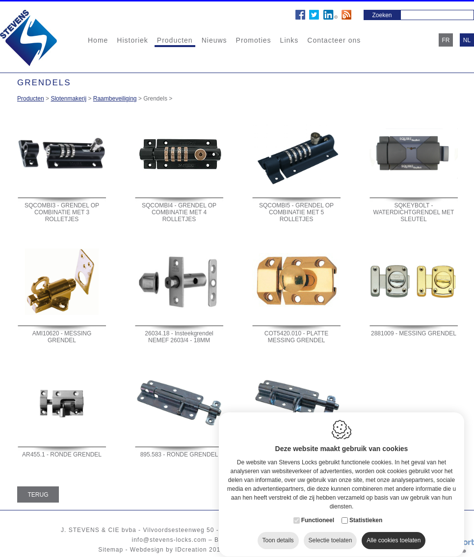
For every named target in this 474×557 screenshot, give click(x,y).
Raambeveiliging (115, 98)
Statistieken (365, 510)
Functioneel (317, 510)
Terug (38, 494)
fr (446, 40)
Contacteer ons (334, 40)
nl (467, 40)
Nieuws (214, 40)
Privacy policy (300, 549)
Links (289, 40)
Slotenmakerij (68, 98)
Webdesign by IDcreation (168, 549)
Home (98, 40)
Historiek (132, 40)
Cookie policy (251, 549)
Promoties (253, 40)
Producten (175, 40)
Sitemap (110, 549)
